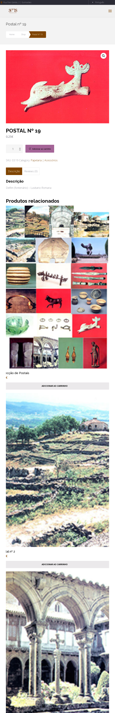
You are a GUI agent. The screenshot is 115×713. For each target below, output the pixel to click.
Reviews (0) (31, 171)
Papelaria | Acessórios (44, 160)
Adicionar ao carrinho (41, 149)
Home (12, 34)
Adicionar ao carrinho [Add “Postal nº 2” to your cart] (55, 564)
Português (99, 2)
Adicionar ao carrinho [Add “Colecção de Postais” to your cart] (55, 386)
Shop (23, 34)
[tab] (14, 171)
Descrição (14, 171)
